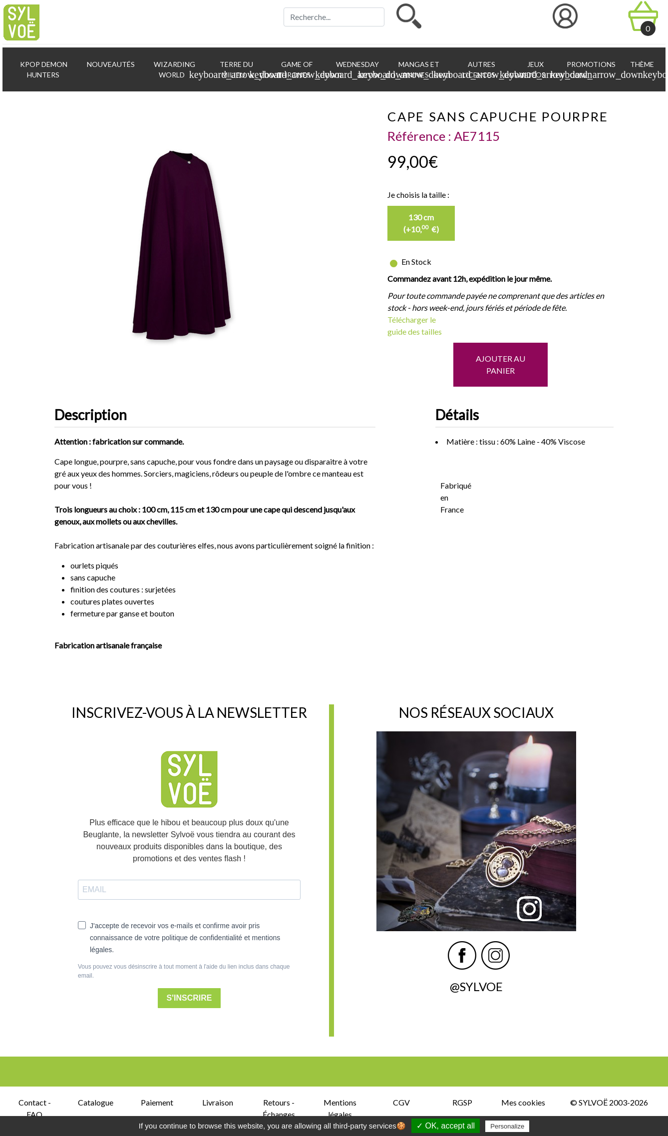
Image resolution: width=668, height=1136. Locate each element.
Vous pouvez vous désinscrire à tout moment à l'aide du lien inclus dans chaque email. (184, 971)
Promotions (590, 64)
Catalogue (95, 1102)
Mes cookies (523, 1102)
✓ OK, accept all (445, 1126)
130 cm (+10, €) (421, 223)
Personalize (507, 1126)
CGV (401, 1102)
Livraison (217, 1102)
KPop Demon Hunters (42, 69)
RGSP (462, 1102)
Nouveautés (110, 64)
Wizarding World (178, 70)
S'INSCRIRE (189, 998)
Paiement (157, 1102)
